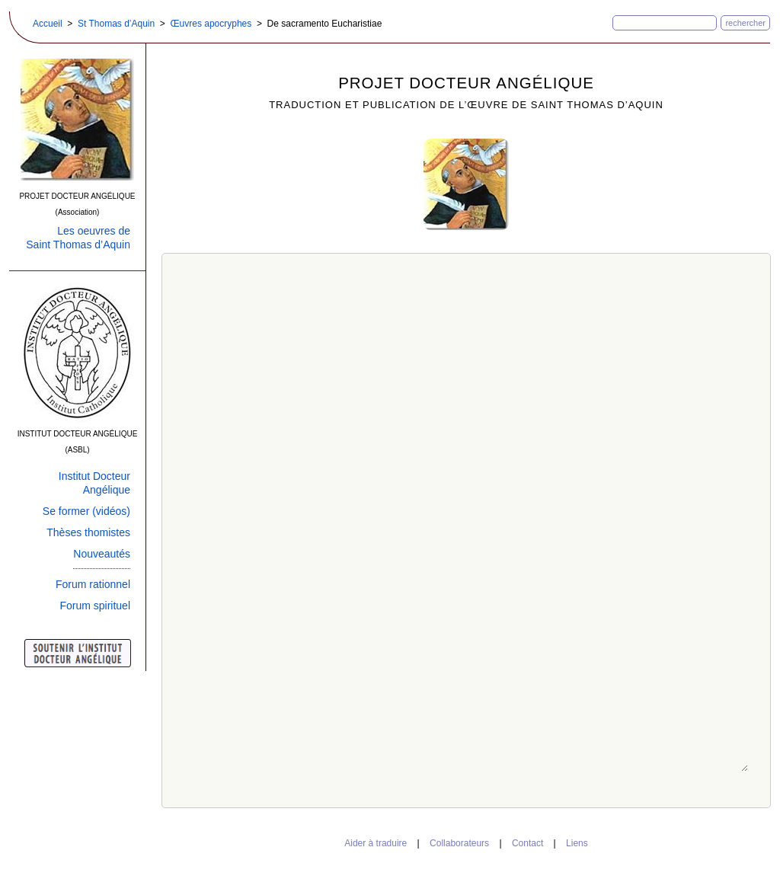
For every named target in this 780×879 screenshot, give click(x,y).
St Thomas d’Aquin (116, 23)
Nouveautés (101, 554)
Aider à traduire (375, 843)
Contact (527, 843)
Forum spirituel (94, 605)
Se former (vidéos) (86, 511)
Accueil (47, 23)
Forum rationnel (93, 584)
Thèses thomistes (88, 532)
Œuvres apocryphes (211, 23)
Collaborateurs (459, 843)
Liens (577, 843)
